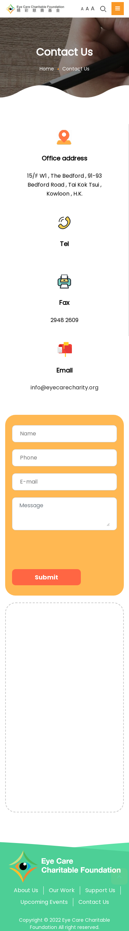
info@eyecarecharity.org (64, 387)
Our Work (62, 890)
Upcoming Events (44, 902)
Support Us (100, 890)
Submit (46, 577)
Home (47, 68)
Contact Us (75, 68)
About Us (26, 890)
